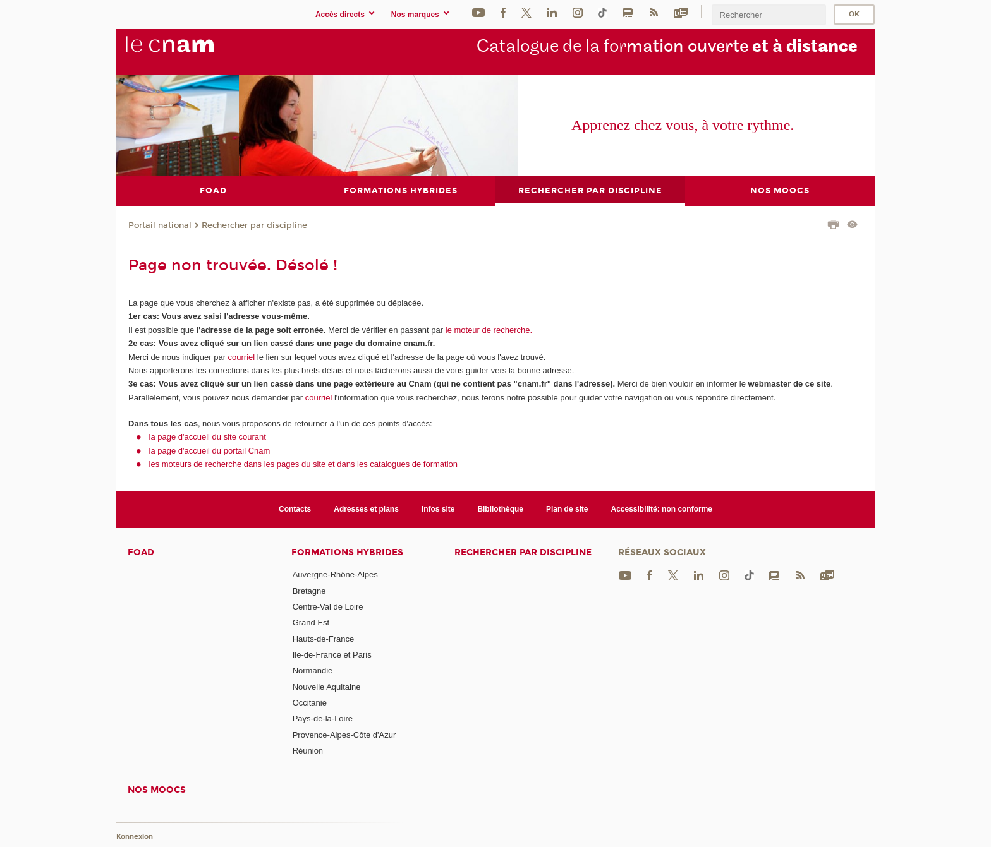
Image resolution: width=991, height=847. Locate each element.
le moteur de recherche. (487, 329)
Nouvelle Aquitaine (327, 686)
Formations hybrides (347, 551)
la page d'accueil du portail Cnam (210, 450)
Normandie (313, 670)
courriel (241, 356)
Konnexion (134, 836)
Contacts (295, 509)
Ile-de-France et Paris (332, 654)
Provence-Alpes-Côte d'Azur (344, 734)
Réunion (308, 750)
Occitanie (310, 702)
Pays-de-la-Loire (323, 718)
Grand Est (311, 622)
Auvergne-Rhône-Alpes (335, 574)
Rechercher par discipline (254, 225)
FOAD (141, 551)
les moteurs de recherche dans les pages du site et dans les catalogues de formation (303, 464)
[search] (768, 14)
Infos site (438, 509)
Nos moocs (157, 789)
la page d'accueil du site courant (207, 437)
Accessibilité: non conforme (662, 509)
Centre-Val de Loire (328, 606)
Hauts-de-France (324, 638)
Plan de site (567, 509)
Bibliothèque (500, 509)
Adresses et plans (366, 509)
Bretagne (309, 590)
